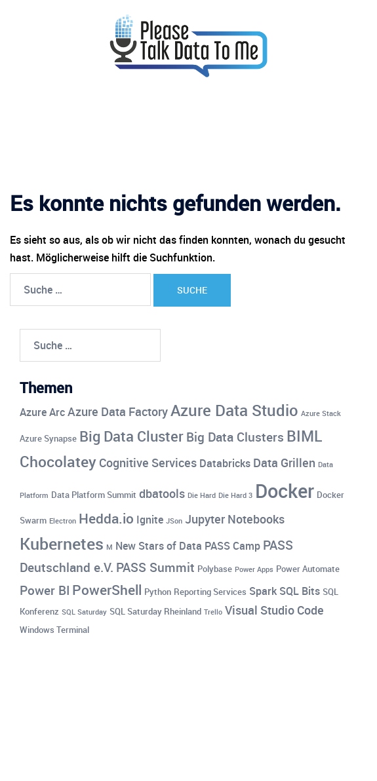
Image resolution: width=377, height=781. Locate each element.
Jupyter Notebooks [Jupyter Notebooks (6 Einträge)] (235, 519)
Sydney (315, 758)
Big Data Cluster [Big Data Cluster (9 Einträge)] (131, 436)
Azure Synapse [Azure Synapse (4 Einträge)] (48, 438)
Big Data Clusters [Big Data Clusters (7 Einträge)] (235, 437)
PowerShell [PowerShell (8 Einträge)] (107, 590)
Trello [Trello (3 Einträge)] (213, 612)
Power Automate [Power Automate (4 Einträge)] (308, 569)
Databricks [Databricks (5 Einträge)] (224, 463)
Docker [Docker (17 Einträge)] (284, 491)
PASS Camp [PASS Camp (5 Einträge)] (232, 546)
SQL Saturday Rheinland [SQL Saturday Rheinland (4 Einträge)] (155, 611)
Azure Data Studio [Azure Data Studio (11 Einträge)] (234, 410)
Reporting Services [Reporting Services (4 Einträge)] (210, 592)
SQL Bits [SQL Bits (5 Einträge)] (299, 591)
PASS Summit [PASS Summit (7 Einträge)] (155, 567)
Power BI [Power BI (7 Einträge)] (44, 590)
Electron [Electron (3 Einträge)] (62, 520)
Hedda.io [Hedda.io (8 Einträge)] (106, 518)
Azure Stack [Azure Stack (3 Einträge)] (321, 413)
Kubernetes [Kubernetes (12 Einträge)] (62, 543)
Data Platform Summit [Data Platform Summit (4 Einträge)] (93, 495)
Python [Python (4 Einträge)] (157, 592)
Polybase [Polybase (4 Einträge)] (214, 569)
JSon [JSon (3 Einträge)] (174, 520)
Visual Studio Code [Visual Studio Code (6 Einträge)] (274, 610)
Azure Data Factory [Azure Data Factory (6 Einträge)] (118, 411)
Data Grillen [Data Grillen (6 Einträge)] (284, 462)
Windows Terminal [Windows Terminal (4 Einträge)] (54, 630)
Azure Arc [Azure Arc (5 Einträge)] (42, 412)
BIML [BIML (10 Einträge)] (304, 436)
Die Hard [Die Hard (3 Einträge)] (202, 495)
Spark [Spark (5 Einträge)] (263, 591)
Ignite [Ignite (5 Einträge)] (149, 519)
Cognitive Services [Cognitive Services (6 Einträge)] (148, 462)
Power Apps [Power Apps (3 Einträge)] (254, 569)
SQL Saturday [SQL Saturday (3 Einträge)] (84, 612)
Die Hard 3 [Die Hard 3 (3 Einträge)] (235, 495)
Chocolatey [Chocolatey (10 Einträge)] (58, 461)
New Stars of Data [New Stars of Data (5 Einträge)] (158, 546)
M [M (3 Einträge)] (109, 547)
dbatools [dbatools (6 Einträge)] (162, 493)
